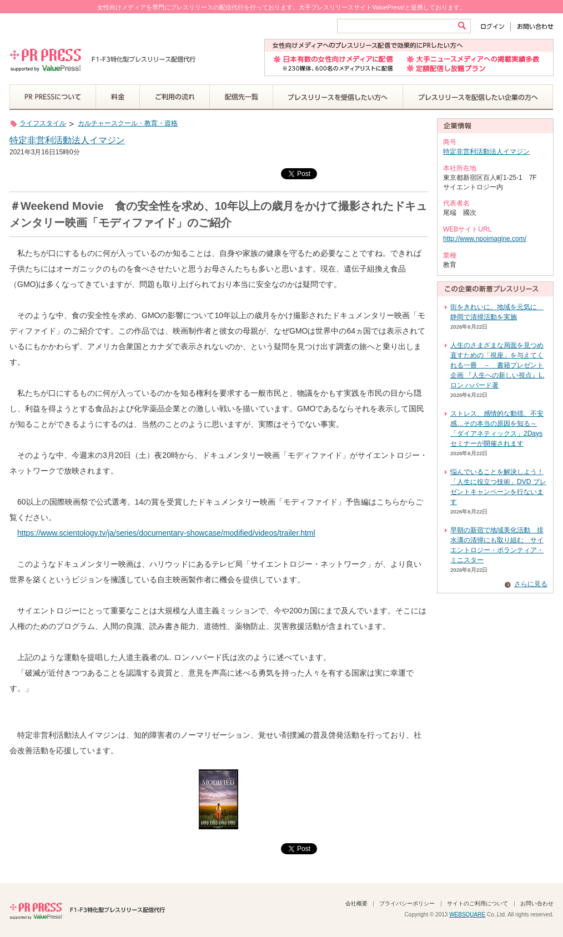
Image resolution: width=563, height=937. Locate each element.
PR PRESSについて (52, 97)
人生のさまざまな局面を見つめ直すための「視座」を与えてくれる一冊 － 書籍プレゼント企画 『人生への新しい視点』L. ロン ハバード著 (497, 365)
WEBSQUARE (467, 914)
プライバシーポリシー (407, 903)
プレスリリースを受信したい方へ (338, 97)
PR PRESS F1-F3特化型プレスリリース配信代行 (87, 910)
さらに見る (530, 584)
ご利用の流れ (175, 97)
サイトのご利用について (477, 903)
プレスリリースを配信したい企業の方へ (478, 97)
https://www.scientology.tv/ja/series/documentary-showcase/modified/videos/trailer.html (166, 532)
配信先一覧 (241, 97)
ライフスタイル (42, 123)
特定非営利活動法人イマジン (67, 140)
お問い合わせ (532, 26)
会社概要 (356, 903)
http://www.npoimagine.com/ (484, 239)
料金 (118, 97)
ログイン (495, 26)
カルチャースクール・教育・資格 (128, 123)
